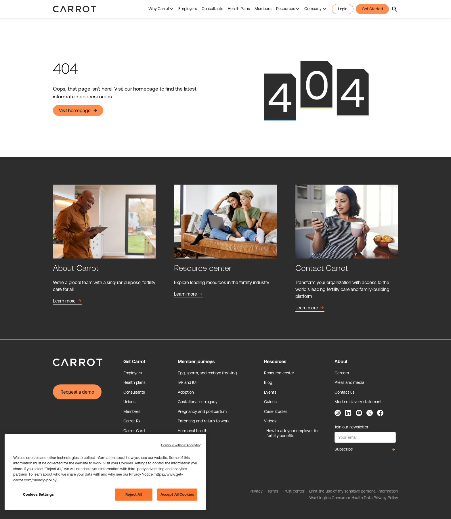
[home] (74, 9)
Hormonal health (192, 430)
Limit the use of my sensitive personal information (353, 491)
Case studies (275, 411)
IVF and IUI (187, 382)
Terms (272, 491)
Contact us (344, 392)
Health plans (134, 382)
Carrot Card (134, 430)
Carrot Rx (131, 421)
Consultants (212, 8)
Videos (270, 421)
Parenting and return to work (203, 421)
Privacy (256, 491)
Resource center (279, 373)
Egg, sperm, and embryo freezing (207, 373)
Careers (342, 373)
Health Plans (239, 8)
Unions (129, 401)
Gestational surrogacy (197, 401)
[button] (161, 9)
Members (263, 8)
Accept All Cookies (177, 494)
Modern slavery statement (358, 401)
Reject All (133, 494)
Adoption (186, 392)
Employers (187, 8)
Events (270, 392)
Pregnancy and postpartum (202, 411)
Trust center (294, 491)
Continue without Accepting (181, 445)
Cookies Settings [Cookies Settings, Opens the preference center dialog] (38, 494)
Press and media (349, 382)
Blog (268, 382)
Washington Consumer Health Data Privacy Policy (353, 497)
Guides (270, 401)
